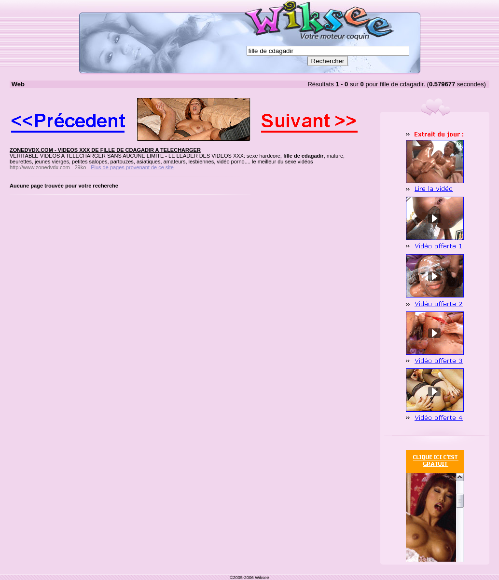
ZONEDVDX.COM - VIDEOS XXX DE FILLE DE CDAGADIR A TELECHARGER (105, 150)
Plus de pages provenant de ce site (132, 167)
